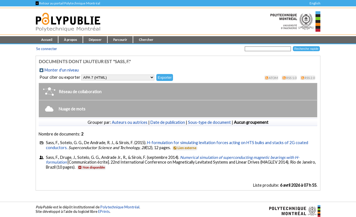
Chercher (146, 39)
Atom (273, 78)
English (315, 3)
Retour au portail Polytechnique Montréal (68, 3)
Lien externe (184, 148)
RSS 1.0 (291, 78)
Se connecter (46, 48)
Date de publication (167, 122)
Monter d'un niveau (61, 70)
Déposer (95, 39)
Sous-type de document (209, 122)
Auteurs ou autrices (129, 122)
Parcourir (120, 39)
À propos (70, 39)
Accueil (46, 39)
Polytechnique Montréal (119, 207)
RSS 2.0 (310, 78)
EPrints (104, 211)
